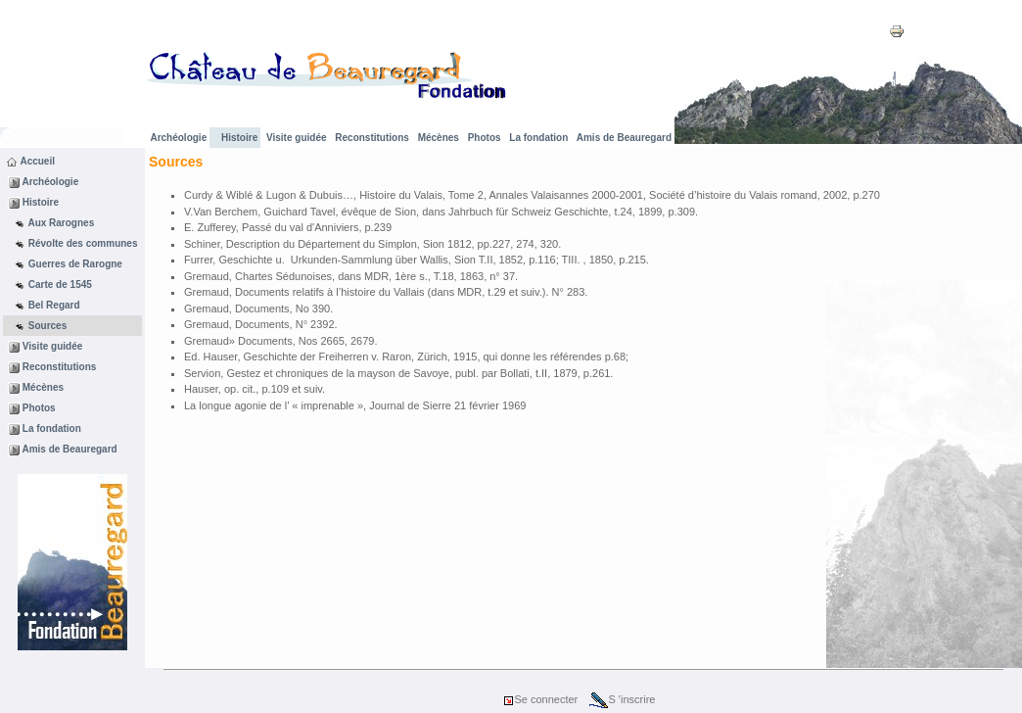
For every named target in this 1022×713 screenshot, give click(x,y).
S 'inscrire (622, 699)
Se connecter (540, 699)
